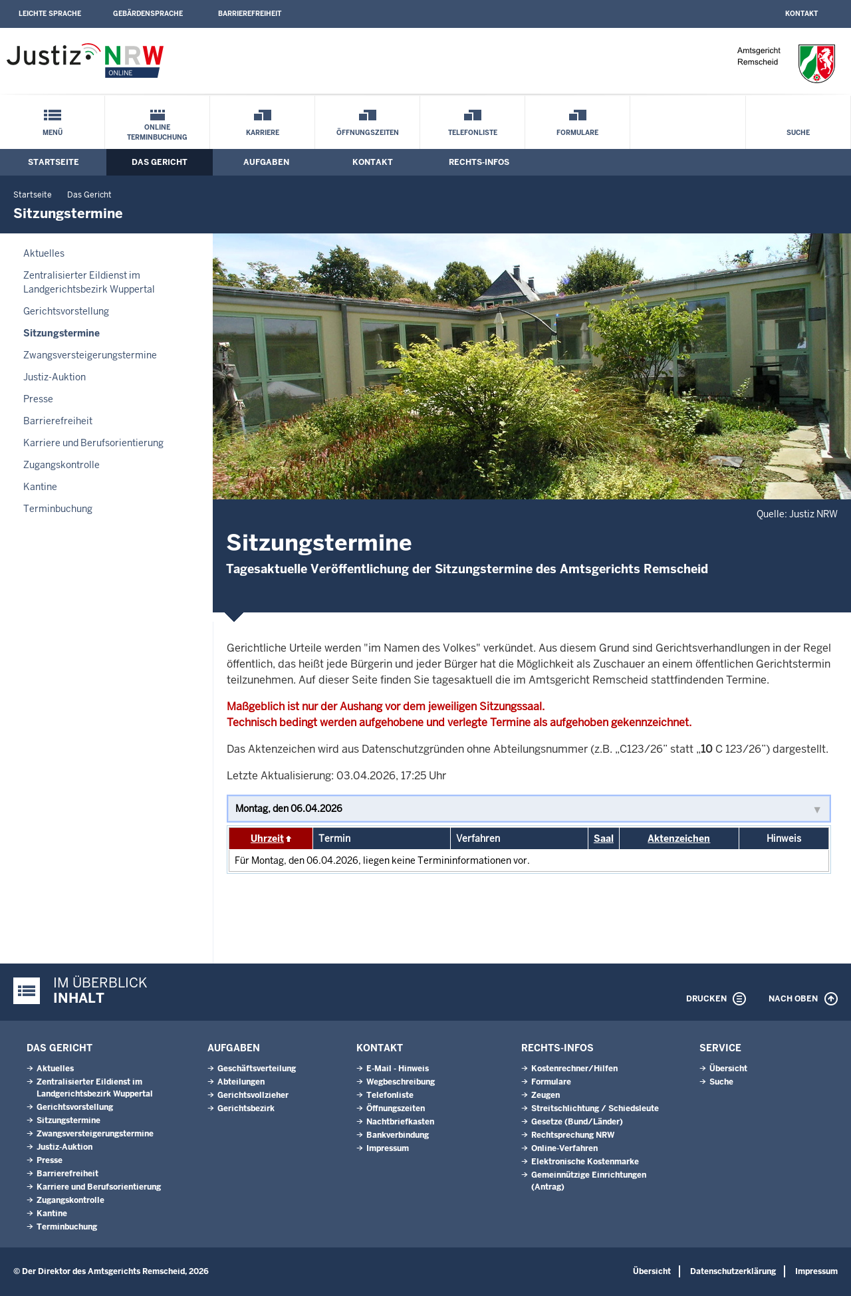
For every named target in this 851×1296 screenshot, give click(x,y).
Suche (798, 132)
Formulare (577, 132)
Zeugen (545, 1095)
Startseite (53, 162)
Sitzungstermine (61, 333)
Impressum (387, 1148)
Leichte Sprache (50, 13)
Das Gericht (159, 162)
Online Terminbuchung (157, 132)
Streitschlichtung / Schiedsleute (595, 1108)
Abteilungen (241, 1082)
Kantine (40, 487)
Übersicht (728, 1068)
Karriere (262, 132)
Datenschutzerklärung (733, 1271)
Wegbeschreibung (400, 1082)
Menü (52, 132)
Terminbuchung (57, 509)
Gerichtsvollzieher (253, 1095)
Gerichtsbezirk (246, 1108)
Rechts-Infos (479, 162)
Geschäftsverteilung (256, 1068)
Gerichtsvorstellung (66, 311)
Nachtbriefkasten (400, 1121)
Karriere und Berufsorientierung (93, 443)
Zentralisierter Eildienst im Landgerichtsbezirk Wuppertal (89, 282)
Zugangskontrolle (61, 465)
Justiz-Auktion (54, 377)
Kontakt (801, 13)
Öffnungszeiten (367, 132)
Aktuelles (43, 253)
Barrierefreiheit (249, 13)
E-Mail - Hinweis (397, 1068)
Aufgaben (266, 162)
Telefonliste (472, 132)
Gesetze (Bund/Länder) (577, 1121)
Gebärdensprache (148, 13)
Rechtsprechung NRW (572, 1135)
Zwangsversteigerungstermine (90, 355)
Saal (604, 838)
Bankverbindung (397, 1135)
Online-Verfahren (564, 1148)
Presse (38, 399)
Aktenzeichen (679, 838)
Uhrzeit (267, 838)
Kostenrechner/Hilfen (574, 1068)
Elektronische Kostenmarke (585, 1161)
